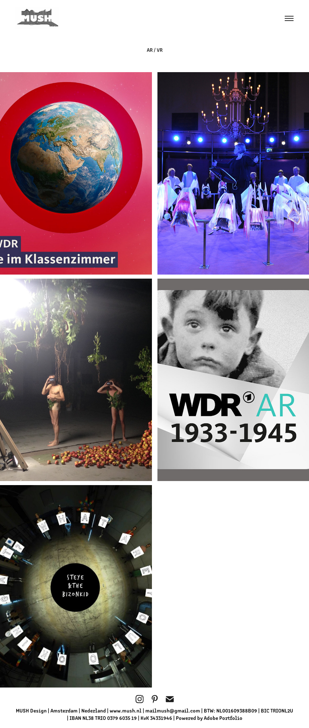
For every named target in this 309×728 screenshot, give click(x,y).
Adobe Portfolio (223, 717)
